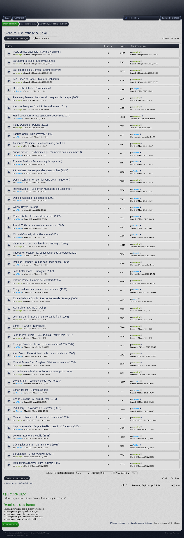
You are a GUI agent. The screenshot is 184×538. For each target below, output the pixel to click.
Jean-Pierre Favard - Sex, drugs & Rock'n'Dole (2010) (43, 335)
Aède (135, 299)
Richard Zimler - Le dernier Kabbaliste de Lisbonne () (42, 188)
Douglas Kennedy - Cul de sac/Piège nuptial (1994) (41, 261)
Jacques (19, 91)
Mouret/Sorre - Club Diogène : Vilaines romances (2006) (44, 362)
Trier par (102, 473)
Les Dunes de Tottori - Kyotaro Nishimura (36, 79)
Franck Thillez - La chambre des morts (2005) (38, 225)
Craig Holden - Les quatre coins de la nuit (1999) (40, 289)
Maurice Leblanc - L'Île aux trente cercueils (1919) (41, 417)
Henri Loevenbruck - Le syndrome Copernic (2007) (41, 115)
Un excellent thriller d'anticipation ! (32, 88)
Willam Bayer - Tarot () (25, 207)
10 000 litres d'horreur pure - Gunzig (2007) (37, 463)
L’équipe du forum (117, 523)
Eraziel (136, 253)
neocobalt (137, 116)
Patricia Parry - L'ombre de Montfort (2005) (37, 280)
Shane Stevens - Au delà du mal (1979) (35, 398)
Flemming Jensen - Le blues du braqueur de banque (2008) (46, 97)
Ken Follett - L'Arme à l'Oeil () (29, 307)
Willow (19, 118)
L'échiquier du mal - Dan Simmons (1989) (36, 444)
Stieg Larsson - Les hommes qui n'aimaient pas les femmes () (47, 152)
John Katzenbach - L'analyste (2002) (33, 271)
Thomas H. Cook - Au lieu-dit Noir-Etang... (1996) (40, 243)
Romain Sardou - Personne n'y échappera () (37, 161)
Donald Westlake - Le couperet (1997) (34, 197)
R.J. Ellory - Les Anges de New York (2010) (37, 408)
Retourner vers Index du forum (19, 483)
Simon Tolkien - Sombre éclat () (30, 389)
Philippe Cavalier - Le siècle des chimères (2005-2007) (43, 344)
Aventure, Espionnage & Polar (25, 33)
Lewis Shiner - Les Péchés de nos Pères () (37, 380)
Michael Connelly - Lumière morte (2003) (36, 234)
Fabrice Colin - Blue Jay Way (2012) (33, 133)
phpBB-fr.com (22, 535)
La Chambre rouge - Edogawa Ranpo (34, 60)
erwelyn (19, 54)
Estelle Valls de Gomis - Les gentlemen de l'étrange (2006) (45, 298)
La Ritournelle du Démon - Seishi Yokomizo (37, 69)
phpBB (18, 533)
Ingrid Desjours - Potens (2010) (30, 124)
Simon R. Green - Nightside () (29, 325)
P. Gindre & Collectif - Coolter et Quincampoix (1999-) (43, 371)
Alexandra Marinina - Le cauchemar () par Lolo (39, 143)
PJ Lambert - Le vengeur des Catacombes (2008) (40, 170)
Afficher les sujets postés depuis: (68, 473)
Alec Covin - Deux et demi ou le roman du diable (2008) (44, 353)
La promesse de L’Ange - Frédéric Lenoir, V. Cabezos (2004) (46, 426)
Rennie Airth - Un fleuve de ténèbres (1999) (37, 216)
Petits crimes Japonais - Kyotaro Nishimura (37, 51)
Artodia (176, 533)
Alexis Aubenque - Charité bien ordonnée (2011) (40, 106)
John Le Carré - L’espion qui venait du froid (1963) (41, 316)
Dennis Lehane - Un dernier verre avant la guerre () (41, 179)
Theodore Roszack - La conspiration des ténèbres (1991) (45, 252)
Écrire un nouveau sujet (16, 38)
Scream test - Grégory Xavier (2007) (33, 453)
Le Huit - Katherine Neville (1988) (31, 435)
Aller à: (124, 485)
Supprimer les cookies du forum (139, 523)
